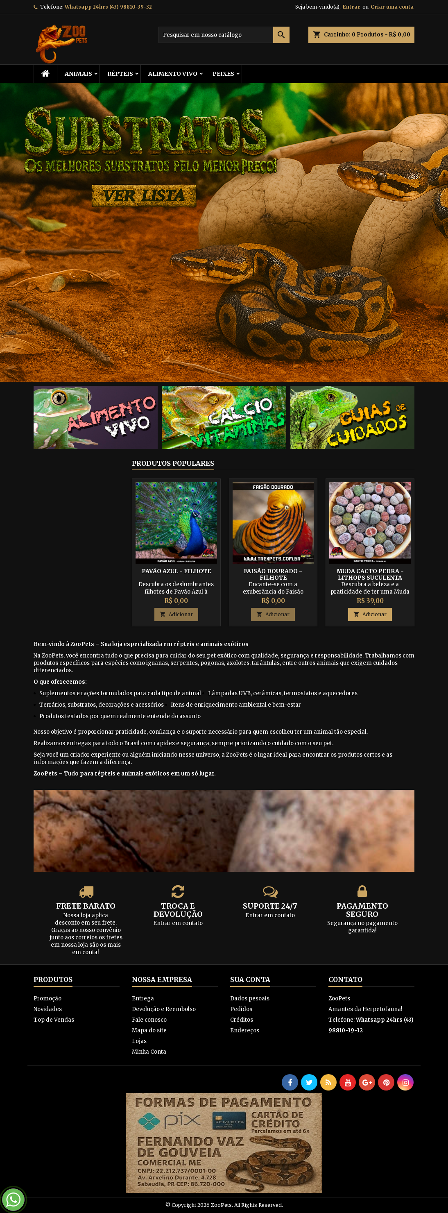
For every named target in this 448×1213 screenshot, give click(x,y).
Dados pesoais (249, 998)
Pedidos (241, 1009)
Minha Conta (149, 1051)
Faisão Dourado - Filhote (273, 574)
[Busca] (224, 35)
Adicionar (176, 614)
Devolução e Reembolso (164, 1009)
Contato (345, 979)
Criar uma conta (392, 7)
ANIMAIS (78, 73)
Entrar (351, 7)
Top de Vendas (54, 1019)
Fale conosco (149, 1019)
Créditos (241, 1019)
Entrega (143, 998)
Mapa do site (149, 1030)
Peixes (223, 73)
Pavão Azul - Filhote (176, 571)
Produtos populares (173, 463)
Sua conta (250, 979)
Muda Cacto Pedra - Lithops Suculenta (370, 574)
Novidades (48, 1009)
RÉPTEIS (120, 73)
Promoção (47, 998)
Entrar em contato (178, 923)
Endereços (244, 1030)
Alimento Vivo (172, 73)
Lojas (139, 1041)
